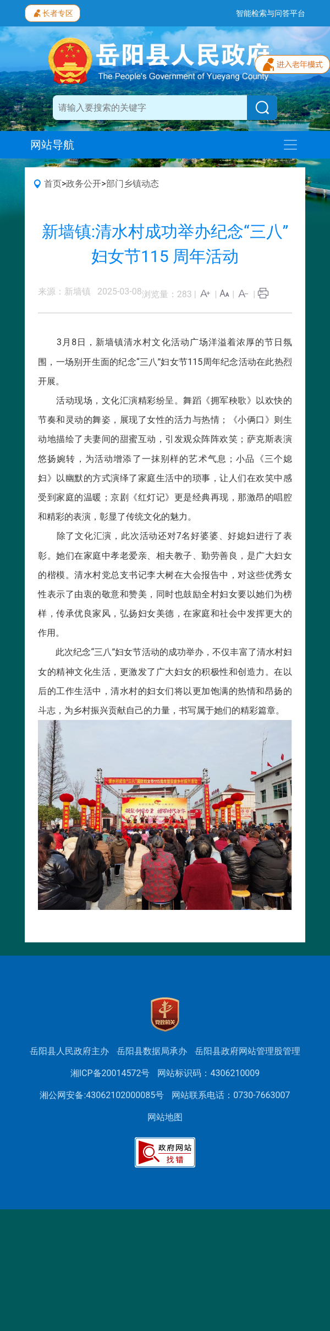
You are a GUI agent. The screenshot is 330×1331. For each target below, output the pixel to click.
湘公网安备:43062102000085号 (102, 1095)
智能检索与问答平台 (270, 13)
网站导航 (52, 144)
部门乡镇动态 (132, 183)
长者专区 (52, 12)
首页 (53, 183)
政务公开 (83, 183)
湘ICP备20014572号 (110, 1073)
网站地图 (165, 1117)
